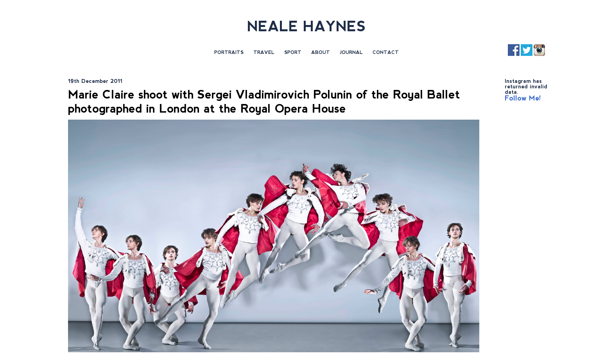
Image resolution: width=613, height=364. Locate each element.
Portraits (229, 52)
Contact (386, 52)
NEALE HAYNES (306, 26)
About (320, 52)
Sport (292, 52)
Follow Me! (523, 98)
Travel (263, 52)
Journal (351, 52)
